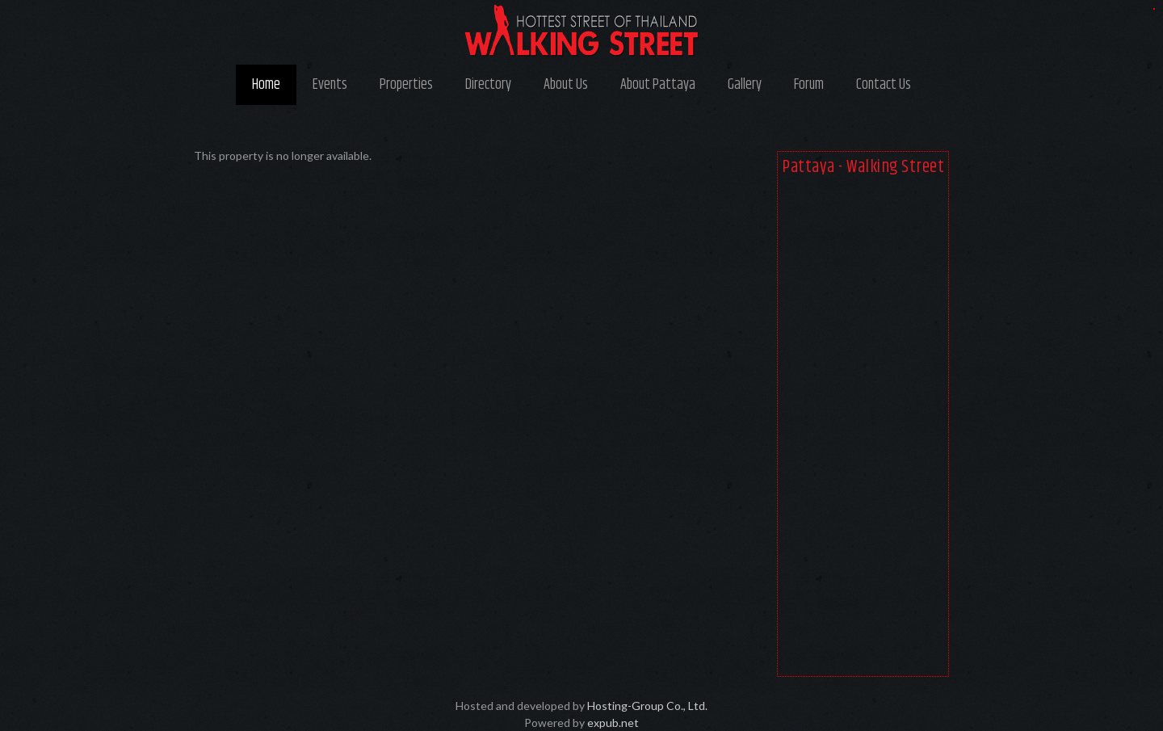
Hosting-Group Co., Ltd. (647, 705)
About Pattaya (657, 85)
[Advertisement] (863, 429)
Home (266, 85)
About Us (566, 85)
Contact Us (883, 85)
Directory (488, 85)
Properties (406, 85)
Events (330, 85)
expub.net (613, 722)
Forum (809, 85)
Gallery (745, 85)
